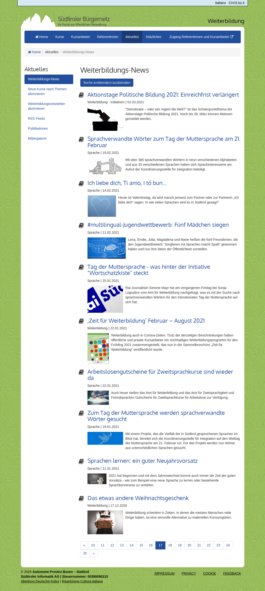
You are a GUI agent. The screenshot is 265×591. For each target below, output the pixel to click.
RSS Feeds (36, 118)
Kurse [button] (59, 37)
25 (85, 553)
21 (199, 545)
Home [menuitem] (41, 37)
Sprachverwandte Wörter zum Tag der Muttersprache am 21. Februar (164, 141)
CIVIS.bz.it (236, 3)
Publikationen (38, 128)
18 (170, 545)
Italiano (220, 3)
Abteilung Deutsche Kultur (40, 581)
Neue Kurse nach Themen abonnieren (47, 91)
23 (218, 545)
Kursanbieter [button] (80, 37)
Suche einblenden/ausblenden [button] (106, 82)
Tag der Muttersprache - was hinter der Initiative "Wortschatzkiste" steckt (148, 269)
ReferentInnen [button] (107, 37)
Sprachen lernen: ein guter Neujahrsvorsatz (142, 460)
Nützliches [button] (153, 37)
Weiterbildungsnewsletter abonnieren (46, 106)
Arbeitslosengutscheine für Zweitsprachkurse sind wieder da (160, 374)
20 (189, 545)
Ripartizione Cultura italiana (82, 581)
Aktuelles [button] (132, 37)
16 (151, 545)
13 (122, 545)
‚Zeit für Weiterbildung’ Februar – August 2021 (146, 320)
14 (132, 545)
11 (103, 545)
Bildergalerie (37, 138)
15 (141, 545)
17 (162, 545)
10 (93, 545)
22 (209, 545)
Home (34, 52)
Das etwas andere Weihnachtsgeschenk (138, 497)
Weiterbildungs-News (43, 79)
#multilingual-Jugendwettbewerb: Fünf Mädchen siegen (158, 224)
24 (228, 545)
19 (180, 545)
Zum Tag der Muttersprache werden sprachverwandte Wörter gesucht (156, 415)
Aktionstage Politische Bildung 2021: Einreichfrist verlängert (163, 94)
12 (112, 545)
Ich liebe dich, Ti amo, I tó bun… (127, 182)
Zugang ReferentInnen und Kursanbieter (201, 37)
